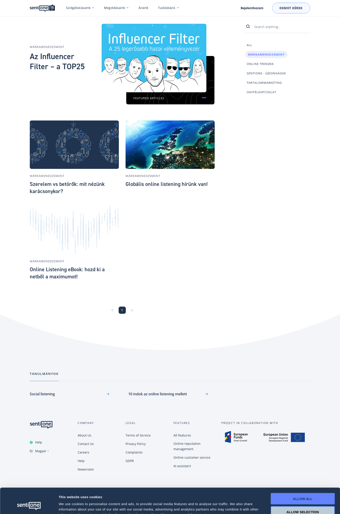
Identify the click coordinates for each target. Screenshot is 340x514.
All (249, 45)
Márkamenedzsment (47, 47)
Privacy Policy (136, 444)
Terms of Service (138, 435)
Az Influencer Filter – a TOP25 (57, 61)
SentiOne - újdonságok (266, 73)
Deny (302, 501)
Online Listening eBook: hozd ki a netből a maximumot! (67, 273)
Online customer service (191, 457)
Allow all (302, 475)
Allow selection (303, 488)
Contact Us (86, 444)
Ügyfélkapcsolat (261, 92)
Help (38, 442)
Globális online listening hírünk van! (167, 184)
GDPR (130, 461)
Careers (84, 452)
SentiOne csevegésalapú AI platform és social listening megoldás (42, 8)
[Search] (249, 27)
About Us (85, 435)
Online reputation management (187, 446)
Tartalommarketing (264, 83)
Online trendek (260, 64)
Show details (235, 505)
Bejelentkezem (252, 8)
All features (182, 435)
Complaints (134, 452)
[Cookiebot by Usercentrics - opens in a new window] (29, 505)
